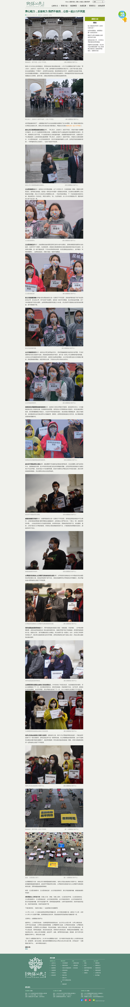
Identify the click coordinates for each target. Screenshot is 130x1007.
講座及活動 (76, 963)
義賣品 (86, 972)
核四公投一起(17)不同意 (73, 125)
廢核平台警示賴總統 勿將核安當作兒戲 (95, 36)
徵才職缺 (97, 975)
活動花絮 (75, 965)
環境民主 (92, 6)
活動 (77, 1)
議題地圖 (86, 970)
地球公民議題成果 (66, 968)
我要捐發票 (98, 970)
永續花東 (83, 6)
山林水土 (55, 6)
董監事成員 (65, 965)
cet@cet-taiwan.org (100, 1000)
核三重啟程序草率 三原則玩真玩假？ (95, 27)
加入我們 (96, 961)
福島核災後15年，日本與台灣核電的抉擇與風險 (96, 41)
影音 (85, 965)
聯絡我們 (64, 984)
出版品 (81, 1)
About (67, 1)
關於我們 (87, 1)
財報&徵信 (64, 970)
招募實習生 (98, 968)
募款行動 (64, 975)
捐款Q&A (64, 977)
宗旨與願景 (65, 963)
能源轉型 (73, 6)
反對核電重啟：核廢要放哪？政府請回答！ (95, 31)
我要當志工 (98, 965)
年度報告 (64, 972)
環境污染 (64, 6)
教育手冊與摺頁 (88, 968)
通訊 (85, 963)
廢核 (50, 15)
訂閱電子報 (98, 972)
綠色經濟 (101, 6)
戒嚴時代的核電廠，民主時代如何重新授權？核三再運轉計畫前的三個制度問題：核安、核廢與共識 (96, 47)
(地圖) (31, 990)
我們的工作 (52, 961)
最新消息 (72, 1)
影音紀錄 (75, 968)
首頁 (41, 15)
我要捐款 (97, 963)
